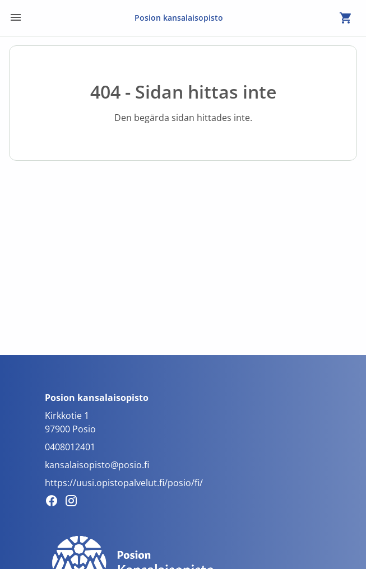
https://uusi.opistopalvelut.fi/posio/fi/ (124, 483)
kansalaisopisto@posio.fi (97, 465)
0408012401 (70, 447)
